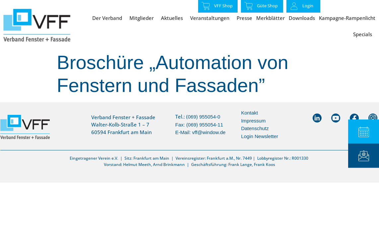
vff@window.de (209, 132)
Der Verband (108, 18)
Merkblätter (270, 18)
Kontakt (249, 113)
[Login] (294, 6)
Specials (364, 34)
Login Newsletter (259, 136)
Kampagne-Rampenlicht (347, 18)
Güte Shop (267, 6)
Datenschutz (254, 128)
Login (307, 6)
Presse (244, 18)
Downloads (302, 18)
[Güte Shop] (249, 6)
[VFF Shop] (206, 6)
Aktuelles (173, 18)
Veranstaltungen (211, 18)
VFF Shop (223, 6)
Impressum (253, 120)
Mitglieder (143, 18)
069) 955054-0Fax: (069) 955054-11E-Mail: (199, 124)
